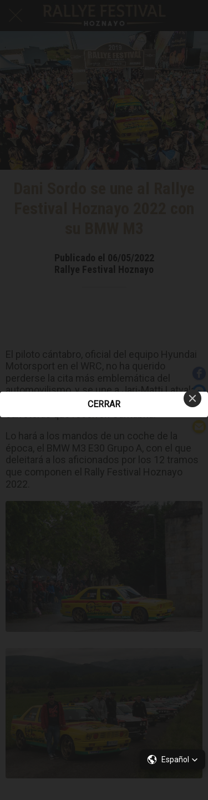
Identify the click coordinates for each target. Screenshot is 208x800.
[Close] (192, 398)
